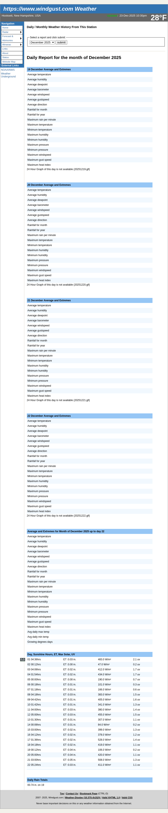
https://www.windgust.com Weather (49, 9)
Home (5, 27)
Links (5, 48)
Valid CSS (127, 797)
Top (62, 793)
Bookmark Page (88, 793)
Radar (5, 32)
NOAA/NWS (8, 69)
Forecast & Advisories (7, 38)
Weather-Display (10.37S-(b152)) (83, 797)
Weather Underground (8, 75)
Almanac (6, 44)
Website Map (9, 61)
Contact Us (72, 793)
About (5, 53)
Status (5, 57)
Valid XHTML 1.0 (111, 797)
